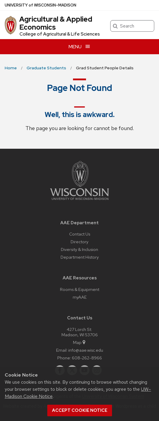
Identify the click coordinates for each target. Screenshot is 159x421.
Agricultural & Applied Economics (55, 23)
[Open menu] (79, 46)
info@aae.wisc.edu (85, 350)
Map (79, 342)
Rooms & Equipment (79, 289)
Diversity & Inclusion (79, 249)
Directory (79, 241)
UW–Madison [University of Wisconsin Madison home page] (40, 5)
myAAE (80, 297)
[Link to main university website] (79, 201)
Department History (80, 257)
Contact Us (79, 234)
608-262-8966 (87, 358)
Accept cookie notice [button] (79, 410)
